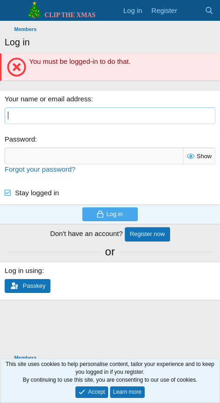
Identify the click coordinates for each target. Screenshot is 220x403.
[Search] (209, 10)
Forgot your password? (40, 169)
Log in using (23, 270)
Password (20, 139)
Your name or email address (48, 99)
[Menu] (13, 10)
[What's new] (191, 10)
